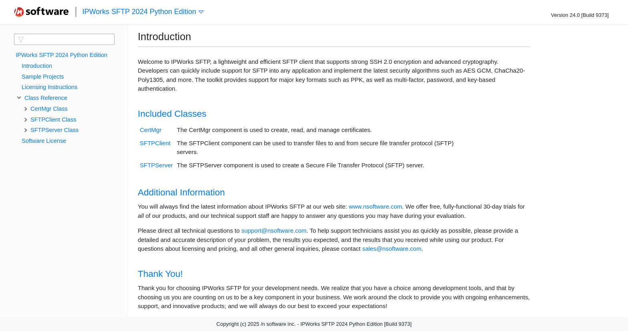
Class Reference (44, 98)
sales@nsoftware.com (391, 248)
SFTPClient (155, 143)
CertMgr (150, 129)
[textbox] (64, 39)
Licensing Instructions (49, 87)
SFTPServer (156, 165)
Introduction (37, 66)
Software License (44, 141)
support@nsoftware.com (273, 230)
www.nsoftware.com (375, 206)
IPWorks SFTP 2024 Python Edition (143, 12)
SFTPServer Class (54, 130)
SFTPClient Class (53, 119)
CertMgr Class (49, 109)
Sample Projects (43, 76)
